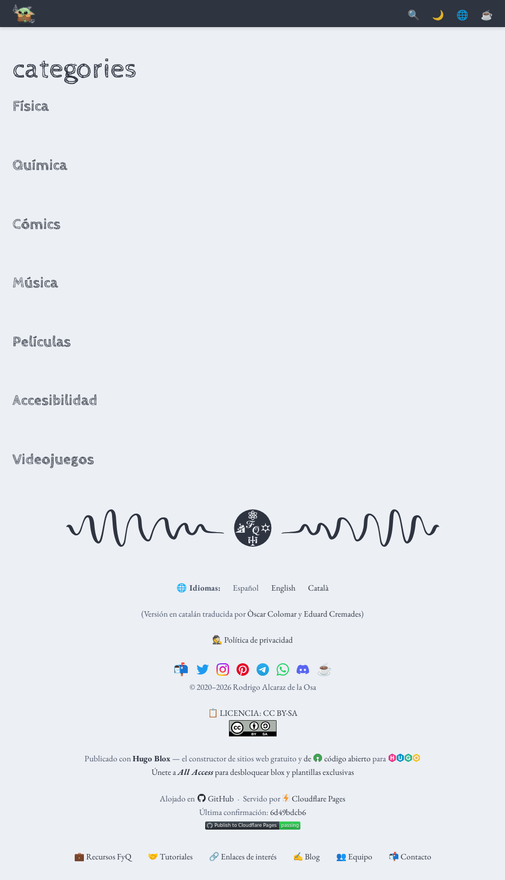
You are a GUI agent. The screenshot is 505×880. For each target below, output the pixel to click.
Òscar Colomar (272, 613)
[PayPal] (487, 15)
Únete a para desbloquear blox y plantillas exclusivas (253, 772)
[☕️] (324, 669)
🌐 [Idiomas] (462, 15)
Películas (41, 342)
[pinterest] (243, 669)
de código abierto (337, 758)
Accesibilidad (54, 400)
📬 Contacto (410, 856)
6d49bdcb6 (288, 812)
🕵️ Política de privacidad (252, 639)
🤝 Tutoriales (170, 856)
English (283, 587)
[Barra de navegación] (24, 15)
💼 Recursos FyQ (103, 856)
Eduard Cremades (332, 613)
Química (39, 165)
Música (35, 283)
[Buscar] (413, 15)
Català (318, 587)
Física (30, 106)
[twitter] (202, 669)
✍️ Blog (306, 856)
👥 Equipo (354, 856)
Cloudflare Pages (314, 798)
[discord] (303, 669)
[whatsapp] (283, 669)
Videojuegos (53, 459)
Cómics (36, 224)
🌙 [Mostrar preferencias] (438, 15)
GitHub (216, 798)
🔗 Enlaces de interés (243, 856)
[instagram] (223, 669)
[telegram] (263, 669)
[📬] (181, 669)
